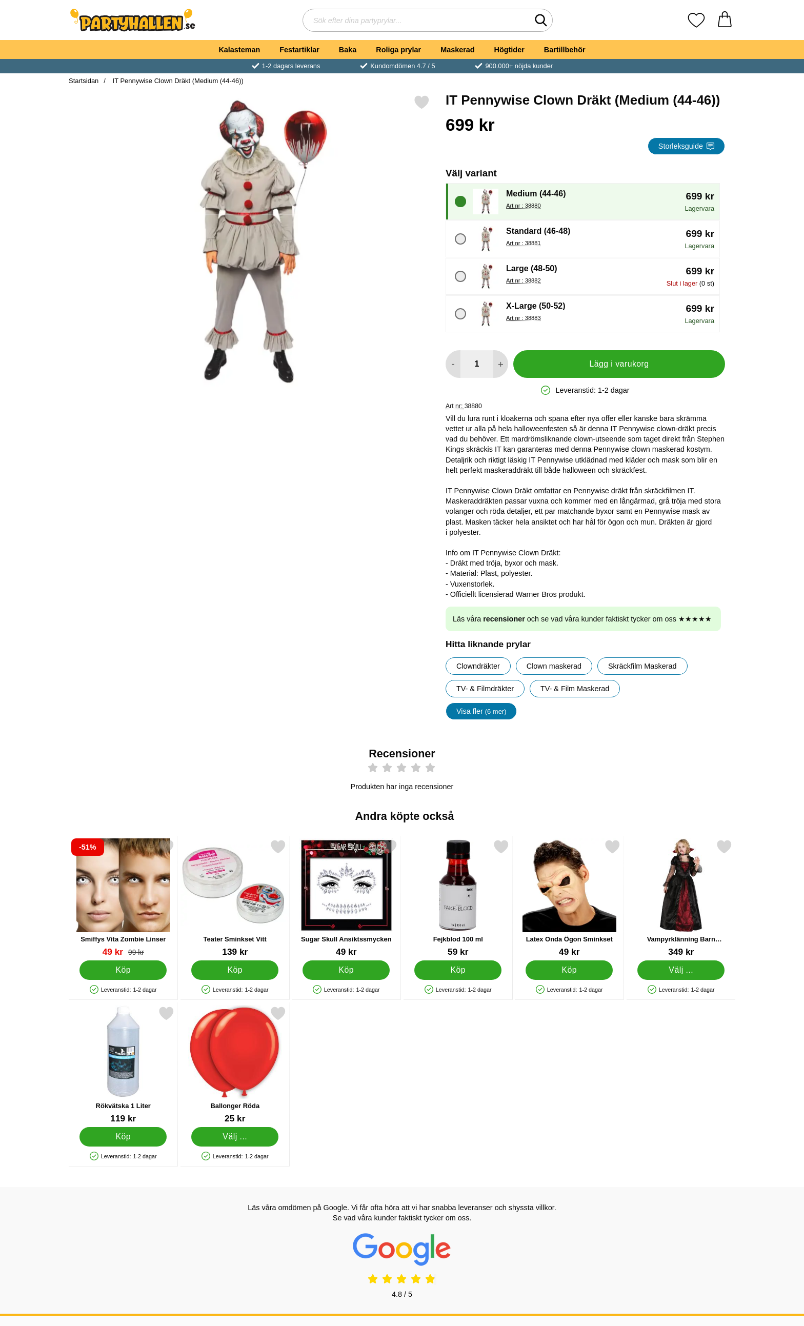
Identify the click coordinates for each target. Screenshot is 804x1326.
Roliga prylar (398, 50)
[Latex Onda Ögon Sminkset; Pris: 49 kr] (569, 898)
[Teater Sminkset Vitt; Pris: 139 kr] (235, 898)
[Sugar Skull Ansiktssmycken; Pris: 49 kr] (346, 898)
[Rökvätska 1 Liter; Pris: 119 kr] (123, 1064)
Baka (347, 50)
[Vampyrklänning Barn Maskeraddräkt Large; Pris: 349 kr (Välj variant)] (681, 898)
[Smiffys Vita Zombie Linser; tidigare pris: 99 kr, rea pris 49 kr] (123, 898)
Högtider (509, 50)
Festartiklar (299, 50)
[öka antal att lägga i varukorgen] (500, 364)
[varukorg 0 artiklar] (724, 20)
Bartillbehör (565, 50)
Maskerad (457, 50)
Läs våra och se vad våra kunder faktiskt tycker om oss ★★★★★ (582, 619)
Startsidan (83, 81)
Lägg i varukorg (619, 363)
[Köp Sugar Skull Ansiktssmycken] (346, 970)
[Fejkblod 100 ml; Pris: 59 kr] (458, 898)
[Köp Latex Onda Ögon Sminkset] (569, 970)
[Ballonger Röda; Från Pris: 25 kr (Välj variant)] (235, 1064)
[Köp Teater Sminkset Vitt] (234, 970)
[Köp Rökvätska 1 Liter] (123, 1137)
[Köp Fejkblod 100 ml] (457, 970)
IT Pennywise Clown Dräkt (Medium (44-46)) (177, 81)
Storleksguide (686, 146)
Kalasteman (239, 50)
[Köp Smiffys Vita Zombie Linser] (123, 970)
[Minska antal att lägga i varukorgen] (453, 364)
